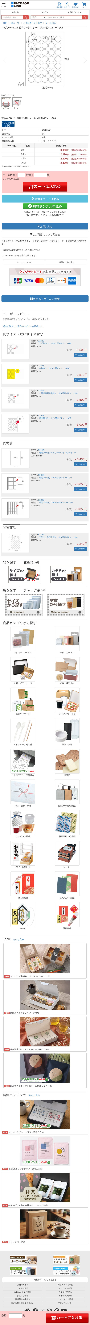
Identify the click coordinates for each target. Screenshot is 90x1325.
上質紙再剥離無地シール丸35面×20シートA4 (58, 393)
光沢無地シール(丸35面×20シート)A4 (55, 343)
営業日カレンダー (65, 1303)
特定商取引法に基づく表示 (22, 1303)
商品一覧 (15, 12)
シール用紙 (50, 23)
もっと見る (18, 939)
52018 (41, 475)
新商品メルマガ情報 (22, 1292)
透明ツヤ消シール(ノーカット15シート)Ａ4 (57, 453)
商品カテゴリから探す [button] (46, 298)
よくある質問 (22, 1288)
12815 (41, 390)
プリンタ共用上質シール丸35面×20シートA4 (58, 537)
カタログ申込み (65, 1292)
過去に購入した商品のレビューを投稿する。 (23, 326)
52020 (41, 500)
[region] (45, 23)
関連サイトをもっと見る (45, 1279)
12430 (41, 341)
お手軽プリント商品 (32, 23)
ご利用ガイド (22, 1285)
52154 (41, 534)
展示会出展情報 (65, 1296)
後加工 (45, 12)
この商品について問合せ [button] (46, 234)
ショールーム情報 (65, 1299)
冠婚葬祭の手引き (22, 1299)
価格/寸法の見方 (67, 262)
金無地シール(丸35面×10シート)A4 (54, 368)
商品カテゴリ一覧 (65, 1285)
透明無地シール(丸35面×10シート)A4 (55, 418)
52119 (41, 450)
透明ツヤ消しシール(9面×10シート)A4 (55, 478)
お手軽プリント (74, 12)
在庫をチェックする (45, 199)
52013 (41, 415)
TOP (5, 23)
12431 (41, 365)
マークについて (25, 262)
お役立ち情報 (22, 1296)
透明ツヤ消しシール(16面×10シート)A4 (56, 503)
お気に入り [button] (46, 226)
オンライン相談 (65, 1288)
